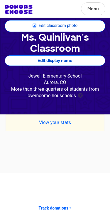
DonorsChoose (19, 9)
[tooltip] (80, 95)
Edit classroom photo (55, 25)
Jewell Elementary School (55, 76)
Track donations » (55, 208)
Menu (93, 8)
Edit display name (55, 60)
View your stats (55, 122)
